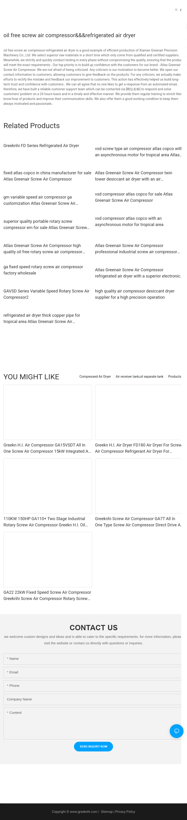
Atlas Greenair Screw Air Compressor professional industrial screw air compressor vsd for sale (136, 249)
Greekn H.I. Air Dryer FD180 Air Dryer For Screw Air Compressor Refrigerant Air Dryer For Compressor (138, 448)
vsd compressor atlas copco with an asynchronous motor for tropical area (129, 221)
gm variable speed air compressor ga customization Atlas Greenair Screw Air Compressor (39, 200)
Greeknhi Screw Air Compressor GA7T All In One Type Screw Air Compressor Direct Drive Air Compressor (139, 522)
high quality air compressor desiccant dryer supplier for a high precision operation (135, 294)
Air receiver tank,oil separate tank (139, 376)
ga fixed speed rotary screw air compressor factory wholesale (43, 269)
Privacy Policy (125, 812)
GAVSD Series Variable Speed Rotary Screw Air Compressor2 (46, 294)
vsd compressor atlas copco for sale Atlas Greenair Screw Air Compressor (134, 197)
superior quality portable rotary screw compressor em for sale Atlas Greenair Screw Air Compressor (45, 225)
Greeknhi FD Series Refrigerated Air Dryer (41, 145)
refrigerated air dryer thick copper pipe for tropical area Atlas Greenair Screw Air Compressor (41, 319)
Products (174, 376)
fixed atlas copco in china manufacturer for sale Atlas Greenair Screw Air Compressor (47, 175)
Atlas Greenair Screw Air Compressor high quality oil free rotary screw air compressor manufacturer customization (42, 249)
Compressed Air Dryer (95, 376)
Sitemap (106, 812)
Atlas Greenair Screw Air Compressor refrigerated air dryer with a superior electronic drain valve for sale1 (137, 273)
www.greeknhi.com (83, 812)
